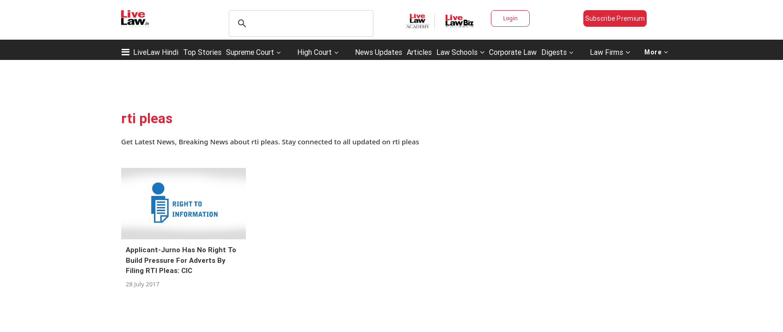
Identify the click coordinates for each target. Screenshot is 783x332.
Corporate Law (513, 52)
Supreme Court (250, 52)
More (656, 52)
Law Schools (460, 52)
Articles (419, 52)
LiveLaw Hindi (155, 52)
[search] (299, 23)
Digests (554, 52)
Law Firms (610, 52)
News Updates (378, 52)
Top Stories (202, 52)
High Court (314, 52)
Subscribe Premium (615, 18)
